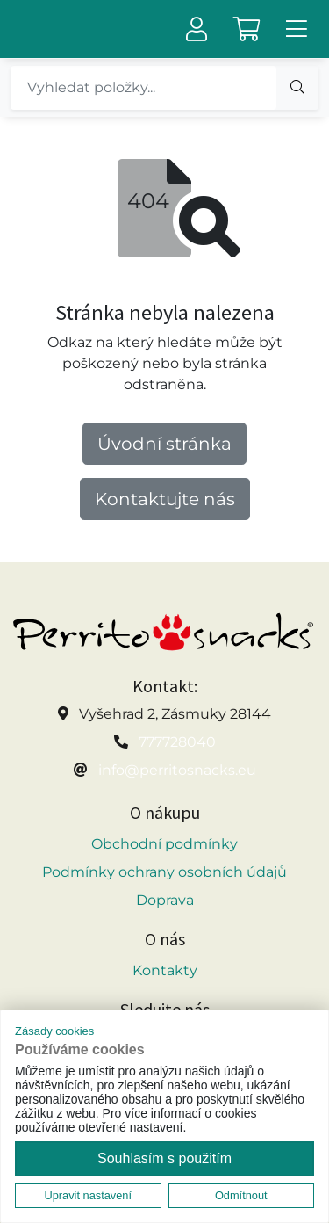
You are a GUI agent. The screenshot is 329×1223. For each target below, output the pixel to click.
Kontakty (164, 970)
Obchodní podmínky (164, 844)
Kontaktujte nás (165, 499)
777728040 (177, 742)
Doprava (165, 900)
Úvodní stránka (164, 443)
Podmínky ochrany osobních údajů (164, 872)
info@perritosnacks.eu (177, 770)
